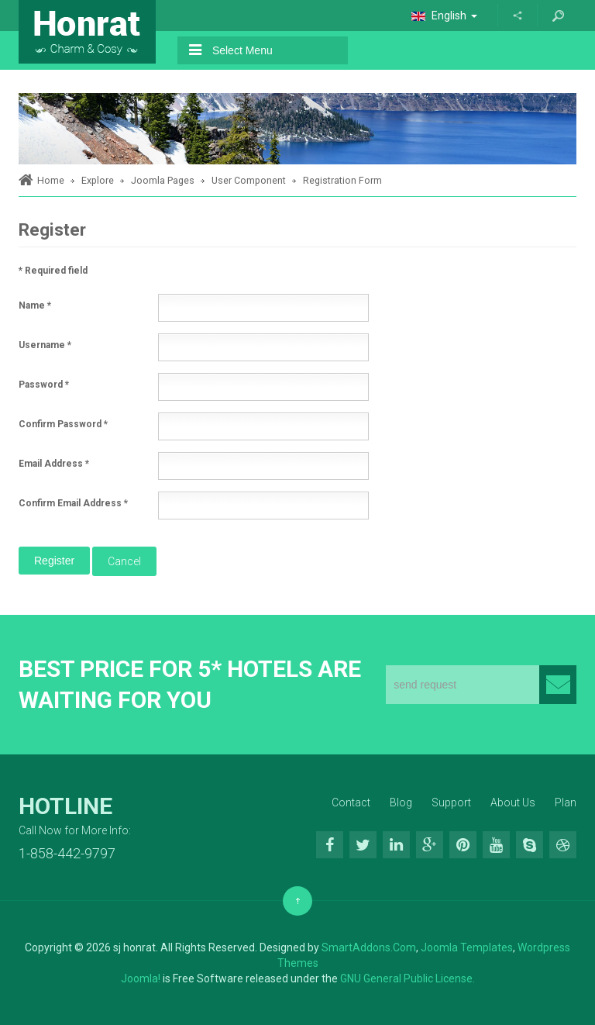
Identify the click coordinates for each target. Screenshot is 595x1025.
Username (45, 345)
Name (35, 305)
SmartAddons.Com (369, 947)
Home (50, 180)
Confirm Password (63, 424)
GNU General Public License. (407, 978)
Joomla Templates (467, 947)
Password (44, 384)
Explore (97, 180)
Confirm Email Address (73, 503)
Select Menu (231, 50)
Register (54, 560)
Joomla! (140, 978)
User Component (249, 180)
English (444, 15)
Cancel (124, 561)
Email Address (54, 463)
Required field (53, 270)
